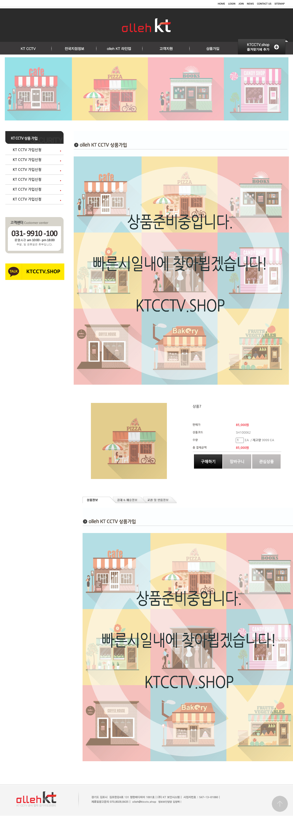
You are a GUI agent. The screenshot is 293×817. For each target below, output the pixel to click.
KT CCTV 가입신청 (27, 150)
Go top (280, 804)
